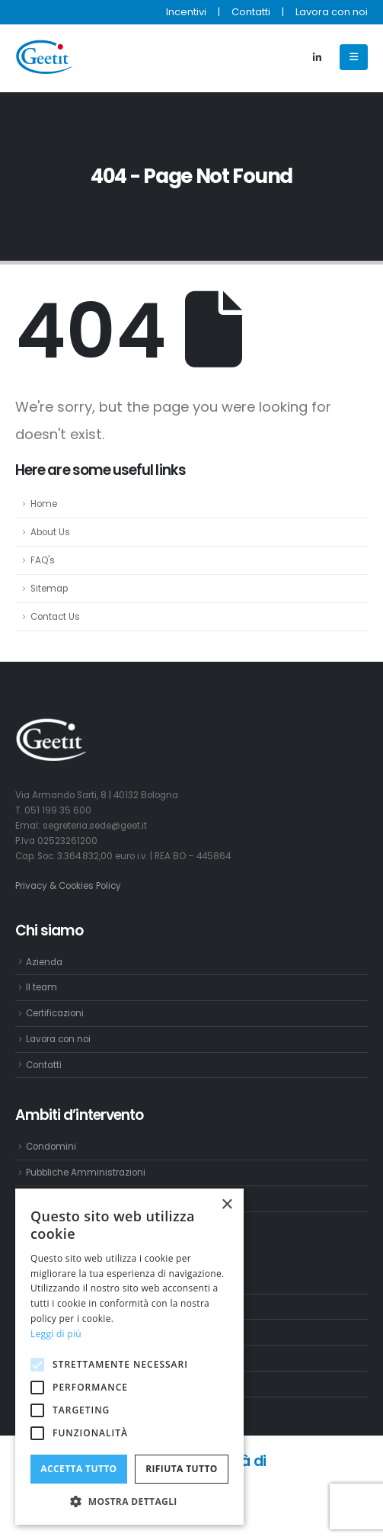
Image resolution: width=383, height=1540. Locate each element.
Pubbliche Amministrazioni (85, 1172)
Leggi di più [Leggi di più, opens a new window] (55, 1333)
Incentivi (186, 12)
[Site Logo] (45, 57)
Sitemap (49, 588)
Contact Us (55, 617)
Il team (41, 987)
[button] (129, 1501)
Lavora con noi (331, 12)
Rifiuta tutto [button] (181, 1468)
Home (43, 504)
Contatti (250, 12)
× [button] (226, 1205)
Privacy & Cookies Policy (68, 886)
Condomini (51, 1147)
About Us (50, 532)
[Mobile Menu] (354, 57)
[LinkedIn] (316, 57)
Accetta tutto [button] (78, 1468)
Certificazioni (55, 1013)
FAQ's (42, 560)
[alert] (129, 1357)
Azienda (44, 962)
